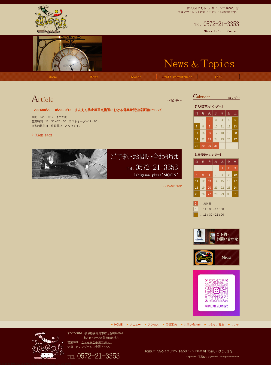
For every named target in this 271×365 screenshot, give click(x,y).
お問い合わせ (192, 324)
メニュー (135, 324)
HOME (118, 324)
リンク (235, 324)
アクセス (153, 324)
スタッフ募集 (215, 324)
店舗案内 (171, 324)
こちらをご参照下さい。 (96, 342)
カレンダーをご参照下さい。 (94, 346)
